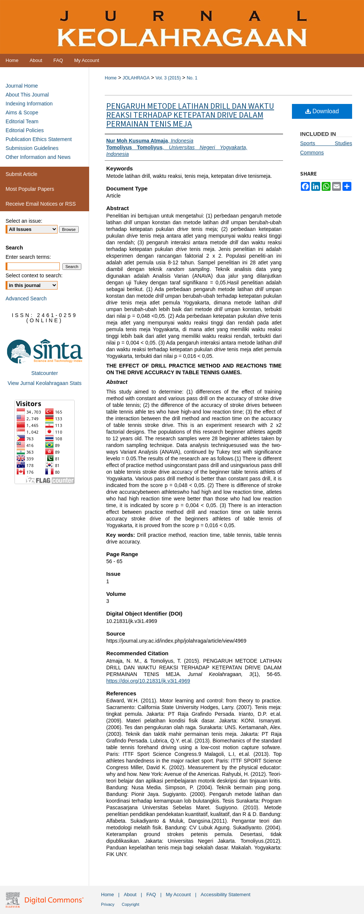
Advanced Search (26, 298)
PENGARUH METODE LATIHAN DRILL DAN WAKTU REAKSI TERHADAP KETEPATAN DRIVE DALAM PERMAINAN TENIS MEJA (190, 115)
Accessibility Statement (225, 894)
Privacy (107, 904)
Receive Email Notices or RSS (41, 204)
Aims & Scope (22, 112)
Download (322, 111)
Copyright (130, 904)
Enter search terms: (28, 257)
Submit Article (22, 174)
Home (111, 78)
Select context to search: (34, 275)
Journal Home (22, 86)
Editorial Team (22, 121)
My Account (178, 894)
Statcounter (44, 373)
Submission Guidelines (32, 148)
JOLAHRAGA (136, 78)
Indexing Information (29, 104)
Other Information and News (38, 157)
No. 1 (192, 78)
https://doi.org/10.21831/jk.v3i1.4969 (148, 681)
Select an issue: (24, 221)
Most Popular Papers (30, 189)
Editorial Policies (25, 130)
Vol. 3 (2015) (168, 78)
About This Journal (27, 95)
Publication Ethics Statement (39, 139)
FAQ (151, 894)
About (130, 894)
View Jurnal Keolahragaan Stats (45, 383)
